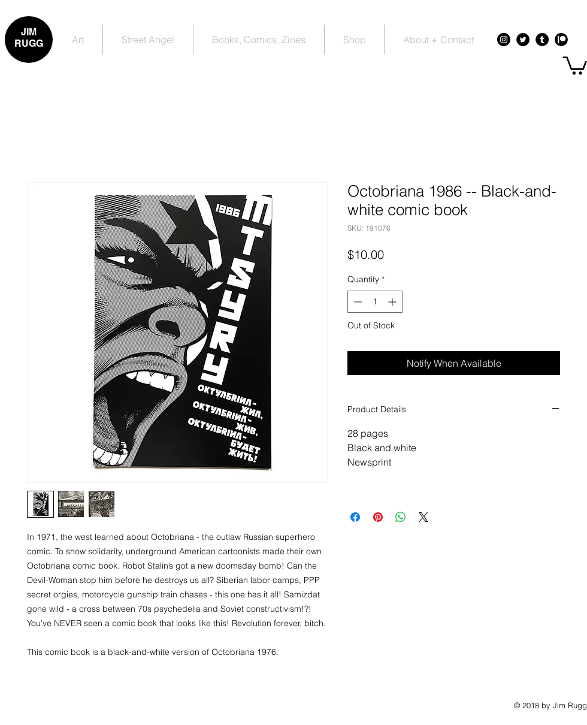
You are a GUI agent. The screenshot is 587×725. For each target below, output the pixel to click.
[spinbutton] (375, 301)
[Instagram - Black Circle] (503, 39)
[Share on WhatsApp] (401, 517)
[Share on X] (423, 517)
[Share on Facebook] (355, 517)
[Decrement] (356, 301)
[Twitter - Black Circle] (522, 39)
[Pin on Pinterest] (378, 517)
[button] (575, 65)
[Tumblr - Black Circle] (542, 39)
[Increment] (393, 301)
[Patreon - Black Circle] (561, 39)
